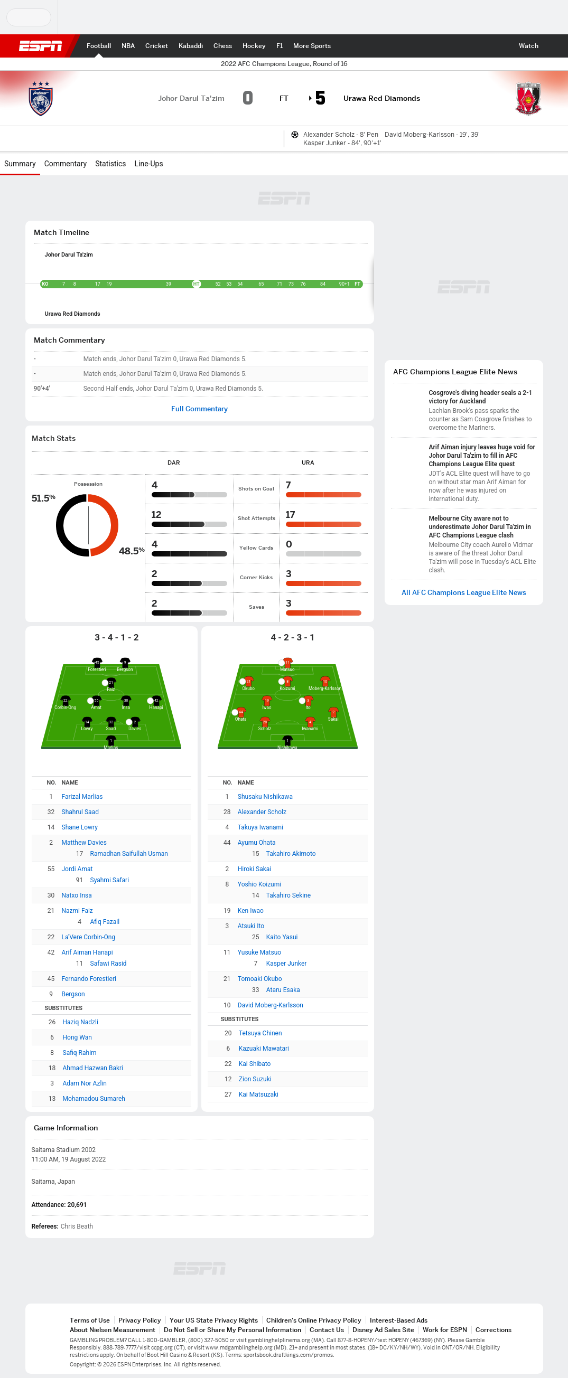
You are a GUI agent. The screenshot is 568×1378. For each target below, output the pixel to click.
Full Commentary (199, 409)
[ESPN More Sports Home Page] (312, 46)
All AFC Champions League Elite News (464, 593)
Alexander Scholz (262, 812)
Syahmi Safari (109, 880)
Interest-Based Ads (398, 1320)
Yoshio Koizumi (259, 884)
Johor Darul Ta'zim (69, 254)
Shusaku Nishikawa (265, 796)
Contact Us (327, 1330)
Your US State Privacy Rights (214, 1320)
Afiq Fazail (105, 922)
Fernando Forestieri (89, 979)
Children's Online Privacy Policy (313, 1320)
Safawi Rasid (108, 963)
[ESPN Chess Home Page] (222, 46)
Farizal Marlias (82, 796)
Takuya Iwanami (260, 827)
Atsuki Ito (251, 926)
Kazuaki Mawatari (264, 1048)
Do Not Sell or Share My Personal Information (232, 1330)
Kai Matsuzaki (258, 1094)
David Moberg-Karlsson (270, 1005)
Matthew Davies (84, 842)
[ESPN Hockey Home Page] (254, 46)
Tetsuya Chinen (260, 1033)
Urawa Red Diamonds (72, 313)
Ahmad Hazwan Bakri (93, 1068)
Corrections (493, 1330)
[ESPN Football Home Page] (99, 46)
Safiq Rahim (80, 1052)
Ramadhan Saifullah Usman (129, 853)
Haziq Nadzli (80, 1022)
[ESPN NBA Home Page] (128, 46)
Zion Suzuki (255, 1079)
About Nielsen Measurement (112, 1330)
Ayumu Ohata (257, 842)
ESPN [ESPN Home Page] (40, 46)
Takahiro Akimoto (291, 853)
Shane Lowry (80, 827)
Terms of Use (90, 1320)
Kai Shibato (255, 1064)
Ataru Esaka (283, 990)
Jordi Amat (77, 869)
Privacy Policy (139, 1320)
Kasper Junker (286, 963)
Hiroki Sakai (254, 869)
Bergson (73, 994)
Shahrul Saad (80, 812)
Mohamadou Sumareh (94, 1098)
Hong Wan (77, 1037)
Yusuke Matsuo (259, 952)
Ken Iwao (251, 910)
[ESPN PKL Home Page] (191, 46)
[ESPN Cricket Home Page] (156, 46)
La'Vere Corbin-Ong (89, 937)
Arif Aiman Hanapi (87, 952)
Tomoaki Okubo (260, 979)
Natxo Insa (77, 895)
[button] (553, 46)
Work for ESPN (445, 1330)
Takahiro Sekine (288, 895)
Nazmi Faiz (77, 910)
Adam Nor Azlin (85, 1083)
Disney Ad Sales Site (383, 1330)
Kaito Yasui (282, 937)
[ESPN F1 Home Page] (279, 46)
